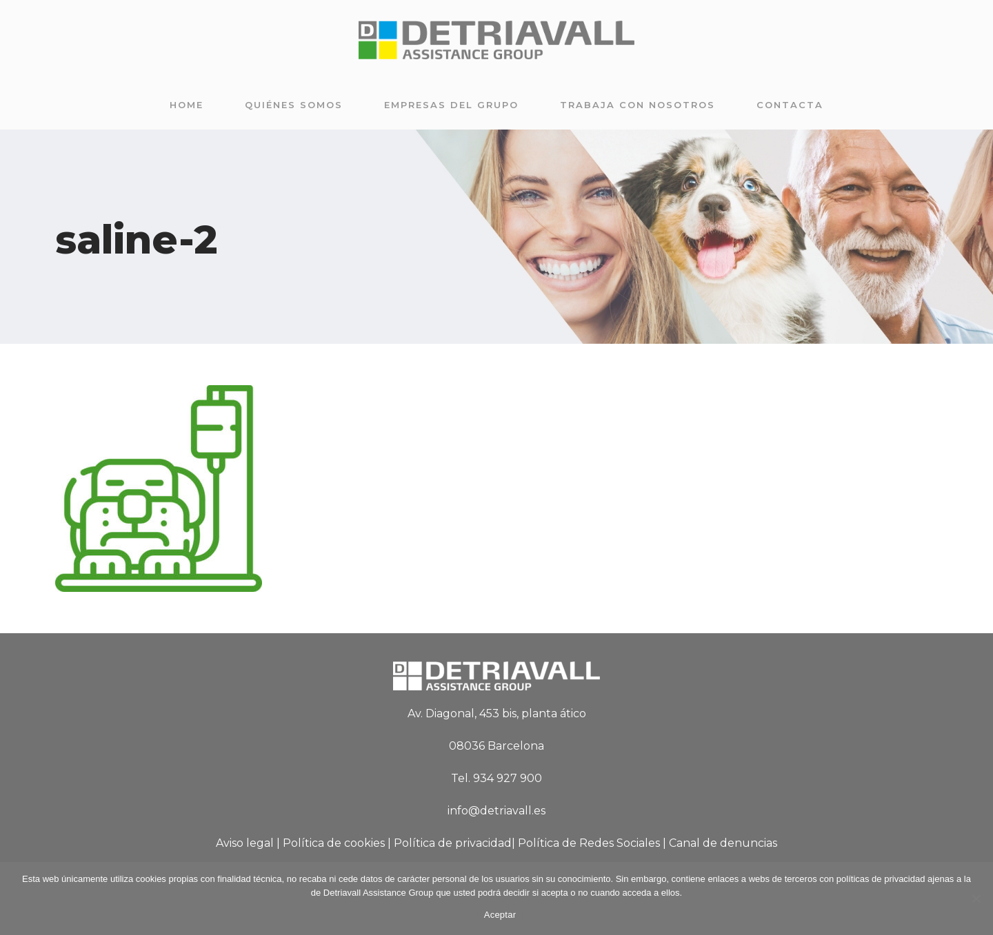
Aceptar (500, 915)
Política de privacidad (453, 843)
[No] (976, 898)
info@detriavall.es (496, 810)
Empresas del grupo (451, 104)
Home (186, 104)
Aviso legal (245, 843)
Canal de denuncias (723, 843)
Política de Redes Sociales (589, 843)
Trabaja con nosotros (637, 104)
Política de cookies (334, 843)
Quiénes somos (294, 104)
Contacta (789, 104)
